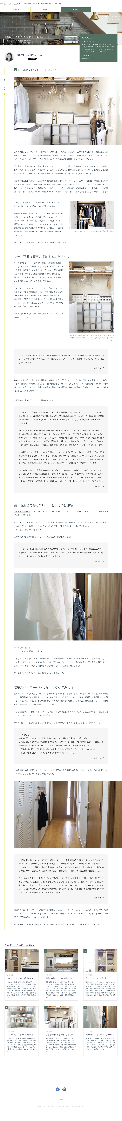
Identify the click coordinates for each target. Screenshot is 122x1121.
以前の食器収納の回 (22, 511)
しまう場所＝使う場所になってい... (60, 1035)
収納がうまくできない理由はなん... (21, 978)
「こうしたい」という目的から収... (21, 1035)
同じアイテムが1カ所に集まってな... (100, 978)
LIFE (76, 9)
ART (45, 9)
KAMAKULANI (10, 4)
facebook (86, 55)
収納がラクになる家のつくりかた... (100, 1035)
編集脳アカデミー (89, 58)
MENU (119, 4)
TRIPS (15, 9)
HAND (106, 9)
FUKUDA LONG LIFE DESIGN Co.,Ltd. (73, 1106)
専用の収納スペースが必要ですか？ (60, 978)
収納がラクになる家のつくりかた (30, 55)
